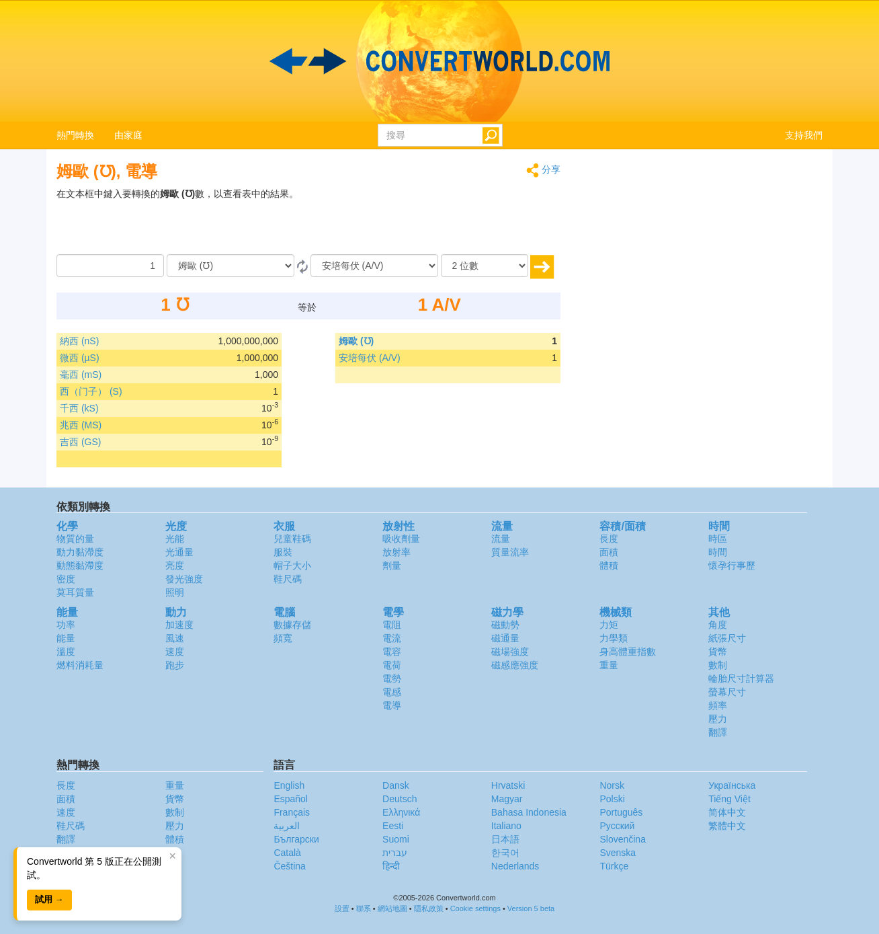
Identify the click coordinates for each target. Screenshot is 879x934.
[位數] (484, 265)
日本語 (505, 839)
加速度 (179, 624)
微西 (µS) (79, 357)
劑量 (391, 565)
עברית (394, 852)
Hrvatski (508, 785)
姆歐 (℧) (356, 341)
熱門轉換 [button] (75, 135)
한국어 (505, 852)
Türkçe (613, 866)
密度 (65, 579)
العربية (287, 825)
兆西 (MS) (80, 425)
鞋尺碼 (288, 579)
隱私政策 (429, 908)
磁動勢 (505, 624)
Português (620, 812)
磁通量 (505, 638)
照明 (174, 592)
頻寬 (283, 638)
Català (287, 852)
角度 (717, 624)
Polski (611, 798)
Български (296, 839)
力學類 (613, 638)
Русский (616, 825)
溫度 (65, 651)
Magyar (507, 798)
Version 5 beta (530, 908)
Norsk (611, 785)
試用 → (49, 899)
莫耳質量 (75, 592)
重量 (608, 665)
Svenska (617, 852)
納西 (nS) (79, 341)
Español (291, 798)
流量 (500, 538)
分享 (543, 170)
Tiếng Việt (729, 798)
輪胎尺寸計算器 (741, 678)
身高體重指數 (627, 651)
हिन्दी (391, 866)
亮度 (174, 565)
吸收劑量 (401, 538)
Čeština (289, 866)
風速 (174, 638)
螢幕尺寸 (727, 692)
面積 (608, 552)
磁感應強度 (514, 665)
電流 (391, 638)
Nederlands (515, 866)
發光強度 (184, 579)
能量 (65, 638)
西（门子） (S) (91, 391)
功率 (65, 624)
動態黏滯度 (79, 565)
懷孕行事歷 (731, 565)
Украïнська (731, 785)
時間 (717, 552)
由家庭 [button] (128, 135)
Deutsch (399, 798)
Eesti (392, 825)
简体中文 (727, 812)
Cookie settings (475, 908)
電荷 (391, 665)
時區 (717, 538)
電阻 (391, 624)
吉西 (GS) (80, 441)
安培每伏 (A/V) (370, 357)
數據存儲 (292, 624)
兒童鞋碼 (292, 538)
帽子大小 (292, 565)
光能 (174, 538)
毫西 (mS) (80, 374)
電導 (391, 705)
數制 (717, 665)
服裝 (283, 552)
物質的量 (75, 538)
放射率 (396, 552)
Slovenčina (622, 839)
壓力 (717, 718)
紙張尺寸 (727, 638)
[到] (374, 265)
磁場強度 (510, 651)
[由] (230, 265)
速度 (174, 651)
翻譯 (717, 732)
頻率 (717, 705)
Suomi (395, 839)
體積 (608, 565)
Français (292, 812)
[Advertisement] (476, 220)
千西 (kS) (79, 408)
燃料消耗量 (79, 665)
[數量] (110, 265)
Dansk (395, 785)
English (289, 785)
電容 (391, 651)
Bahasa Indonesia (529, 812)
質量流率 (510, 552)
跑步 (174, 665)
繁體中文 (727, 825)
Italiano (506, 825)
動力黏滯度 (79, 552)
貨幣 (717, 651)
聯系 (363, 908)
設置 (342, 908)
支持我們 (804, 135)
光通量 (179, 552)
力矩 (608, 624)
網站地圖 (392, 908)
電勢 (391, 678)
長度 (608, 538)
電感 (391, 692)
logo (439, 61)
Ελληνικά (401, 812)
